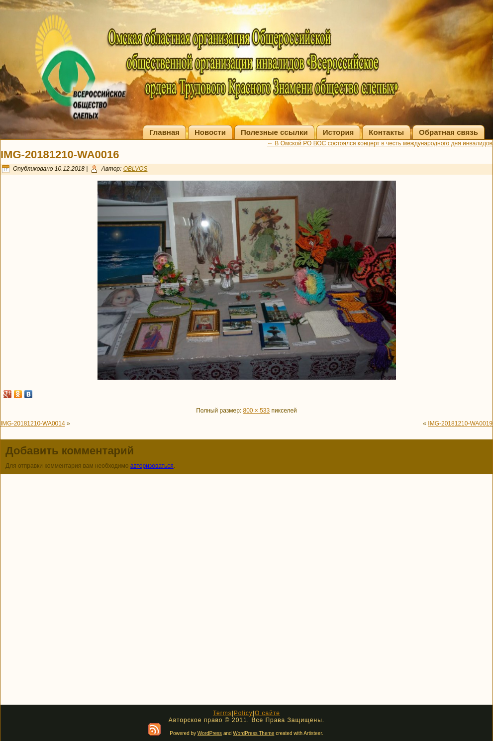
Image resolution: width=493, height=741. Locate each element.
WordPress (209, 733)
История (338, 132)
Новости (210, 132)
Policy (243, 713)
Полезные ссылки (274, 132)
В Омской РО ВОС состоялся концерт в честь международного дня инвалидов (380, 143)
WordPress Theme (253, 733)
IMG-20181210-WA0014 (32, 423)
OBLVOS (135, 168)
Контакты (386, 132)
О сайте (267, 713)
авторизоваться (152, 465)
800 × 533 (256, 410)
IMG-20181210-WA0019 (460, 423)
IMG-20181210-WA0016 (59, 154)
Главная (164, 132)
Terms (222, 713)
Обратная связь (448, 132)
